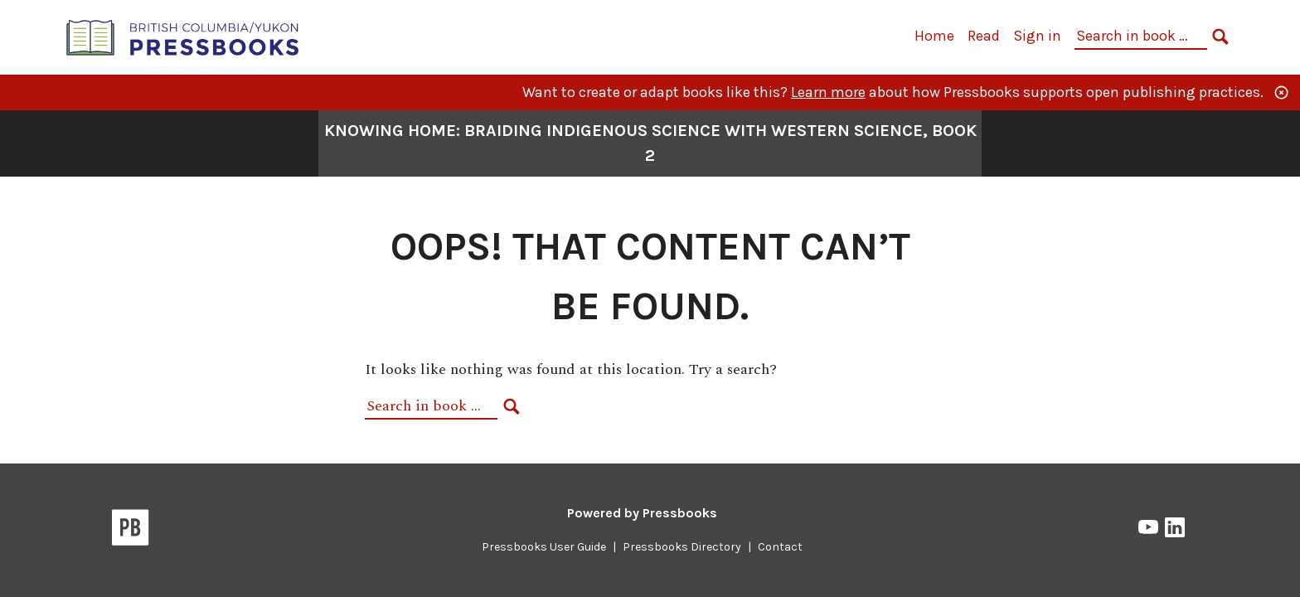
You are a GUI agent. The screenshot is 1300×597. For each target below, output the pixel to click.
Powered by (642, 513)
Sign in (1037, 36)
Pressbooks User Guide (544, 547)
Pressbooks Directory (682, 547)
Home (934, 36)
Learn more (828, 92)
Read (984, 36)
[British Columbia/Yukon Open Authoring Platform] (183, 36)
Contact (780, 547)
